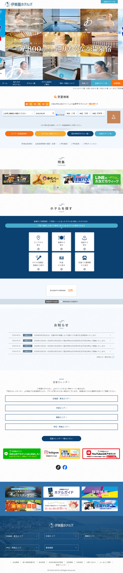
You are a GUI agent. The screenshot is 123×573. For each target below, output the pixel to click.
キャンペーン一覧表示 (109, 190)
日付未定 (61, 115)
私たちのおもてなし (17, 83)
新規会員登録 (27, 143)
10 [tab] (69, 187)
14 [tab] (83, 187)
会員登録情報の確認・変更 (45, 143)
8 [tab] (61, 187)
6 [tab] (54, 187)
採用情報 (70, 562)
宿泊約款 (42, 562)
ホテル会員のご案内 (47, 83)
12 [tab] (76, 187)
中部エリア (60, 407)
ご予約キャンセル (89, 143)
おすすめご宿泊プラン (49, 133)
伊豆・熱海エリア (60, 426)
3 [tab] (43, 187)
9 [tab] (65, 187)
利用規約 (80, 562)
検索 (114, 118)
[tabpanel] (61, 44)
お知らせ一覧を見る (104, 357)
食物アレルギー (61, 565)
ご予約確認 (63, 143)
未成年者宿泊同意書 (56, 562)
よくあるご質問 (115, 88)
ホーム (4, 83)
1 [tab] (59, 69)
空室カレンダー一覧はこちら (61, 438)
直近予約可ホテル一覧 (79, 133)
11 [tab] (72, 187)
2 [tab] (63, 69)
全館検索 (117, 83)
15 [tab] (87, 187)
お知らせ (102, 88)
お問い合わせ (91, 88)
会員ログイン (108, 1)
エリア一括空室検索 (18, 133)
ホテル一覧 (31, 83)
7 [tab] (58, 187)
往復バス (85, 83)
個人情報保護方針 (29, 562)
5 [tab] (50, 187)
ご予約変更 (75, 143)
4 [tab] (47, 187)
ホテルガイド (78, 88)
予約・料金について (67, 83)
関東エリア (60, 417)
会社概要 (16, 562)
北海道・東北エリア (60, 398)
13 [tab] (79, 187)
